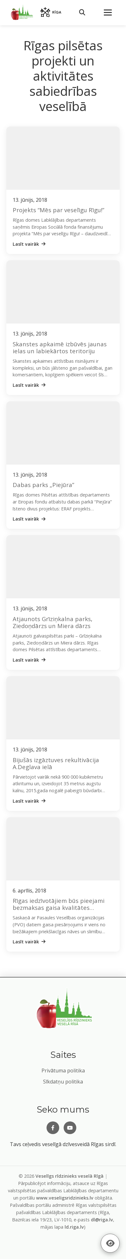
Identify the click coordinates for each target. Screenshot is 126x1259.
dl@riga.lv (102, 1220)
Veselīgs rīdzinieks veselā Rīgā (69, 1176)
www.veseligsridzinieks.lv (64, 1198)
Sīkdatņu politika (63, 1081)
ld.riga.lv (74, 1227)
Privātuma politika (63, 1070)
